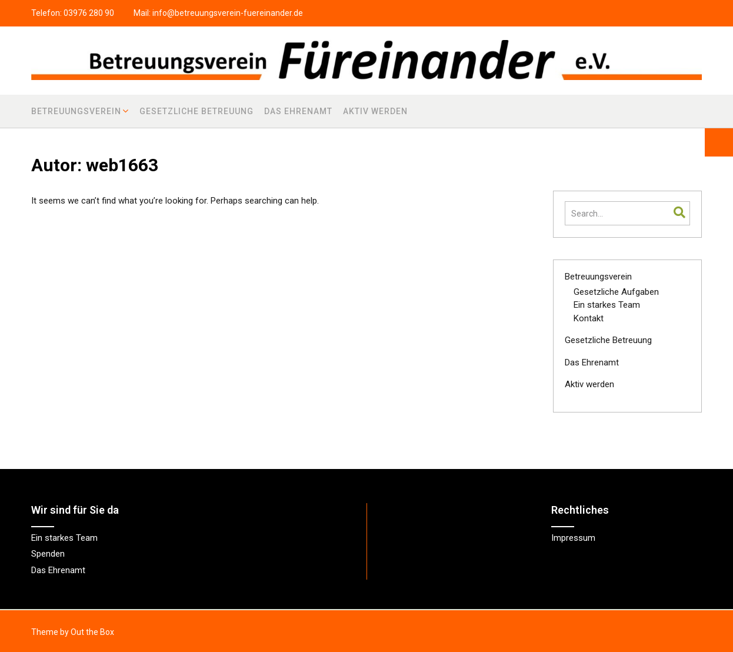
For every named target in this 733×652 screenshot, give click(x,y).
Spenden (48, 553)
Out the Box (92, 632)
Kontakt (589, 318)
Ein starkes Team (607, 305)
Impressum (573, 538)
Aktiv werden (375, 111)
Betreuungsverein (76, 111)
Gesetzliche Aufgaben (616, 292)
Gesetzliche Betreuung (196, 111)
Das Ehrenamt (298, 111)
